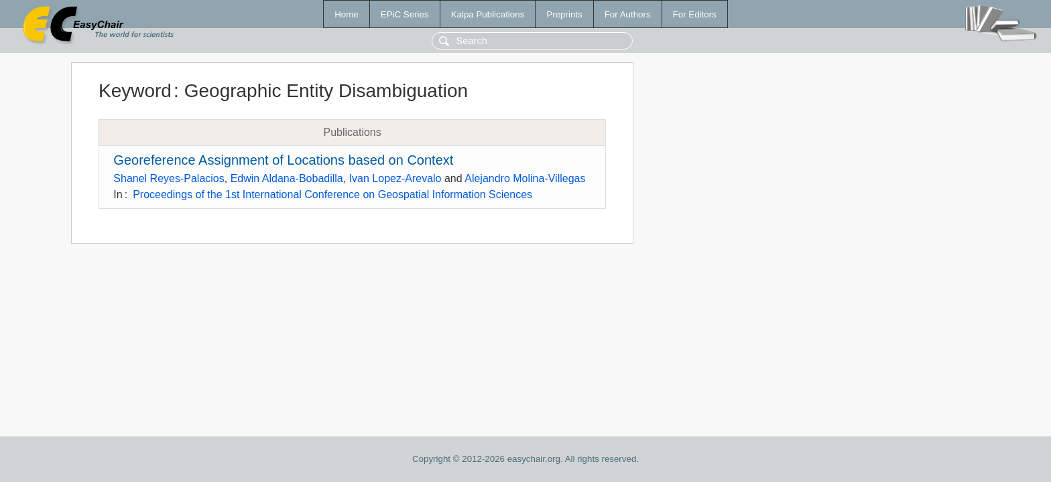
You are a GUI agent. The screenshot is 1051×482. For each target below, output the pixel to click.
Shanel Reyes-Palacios (168, 178)
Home (346, 14)
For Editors (695, 14)
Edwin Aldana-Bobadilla (287, 178)
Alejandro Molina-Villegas (525, 178)
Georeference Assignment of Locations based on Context (283, 160)
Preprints (564, 14)
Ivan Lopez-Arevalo (395, 178)
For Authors (628, 14)
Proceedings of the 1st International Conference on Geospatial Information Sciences (332, 194)
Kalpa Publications (488, 14)
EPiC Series (405, 14)
